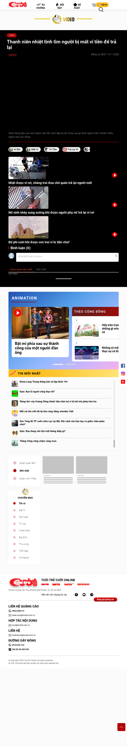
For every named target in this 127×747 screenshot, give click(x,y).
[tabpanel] (40, 332)
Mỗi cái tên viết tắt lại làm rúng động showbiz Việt (46, 411)
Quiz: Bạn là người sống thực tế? (37, 391)
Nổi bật (59, 6)
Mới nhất (24, 470)
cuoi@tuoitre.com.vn (19, 625)
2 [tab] (70, 364)
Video (11, 35)
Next (121, 334)
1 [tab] (58, 364)
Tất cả (22, 503)
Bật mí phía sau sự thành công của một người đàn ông (37, 348)
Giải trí (22, 510)
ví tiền (53, 149)
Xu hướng (40, 6)
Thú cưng (24, 544)
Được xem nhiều (28, 478)
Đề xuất (77, 6)
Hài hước (23, 517)
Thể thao (23, 551)
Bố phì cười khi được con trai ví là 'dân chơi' (39, 242)
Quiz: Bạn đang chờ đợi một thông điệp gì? (42, 431)
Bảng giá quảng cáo (105, 599)
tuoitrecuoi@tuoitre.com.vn (22, 635)
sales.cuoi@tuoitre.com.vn (21, 615)
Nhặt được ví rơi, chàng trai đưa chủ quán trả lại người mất (50, 183)
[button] (93, 5)
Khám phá (24, 530)
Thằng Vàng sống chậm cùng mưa (38, 441)
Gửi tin (102, 4)
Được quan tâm (28, 463)
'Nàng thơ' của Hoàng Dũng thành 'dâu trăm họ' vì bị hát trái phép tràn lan (58, 401)
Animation (24, 557)
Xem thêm (13, 273)
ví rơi (17, 149)
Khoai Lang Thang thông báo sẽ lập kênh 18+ (44, 381)
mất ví (34, 149)
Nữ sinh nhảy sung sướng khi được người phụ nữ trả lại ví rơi (51, 212)
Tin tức (22, 523)
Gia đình (23, 537)
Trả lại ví (73, 149)
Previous (7, 334)
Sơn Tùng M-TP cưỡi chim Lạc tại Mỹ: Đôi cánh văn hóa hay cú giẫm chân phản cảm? (62, 423)
